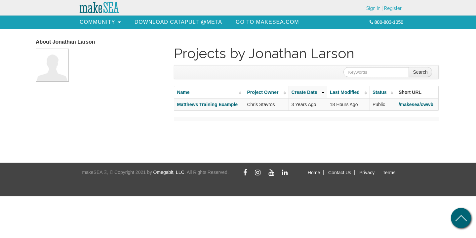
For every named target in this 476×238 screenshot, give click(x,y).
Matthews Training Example (207, 104)
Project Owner (262, 92)
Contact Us (339, 172)
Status (380, 92)
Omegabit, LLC (168, 172)
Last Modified (345, 92)
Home (314, 172)
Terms (389, 172)
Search (420, 72)
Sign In (373, 8)
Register (393, 8)
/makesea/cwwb (416, 104)
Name (183, 92)
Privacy (367, 172)
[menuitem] (97, 22)
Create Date (304, 92)
